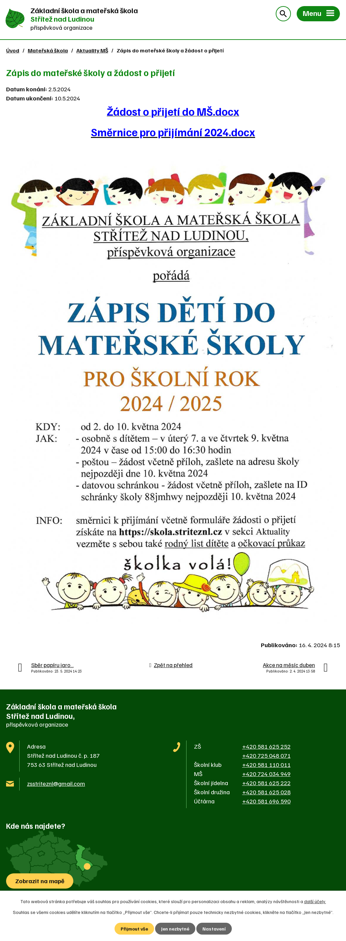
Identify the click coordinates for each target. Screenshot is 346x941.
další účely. (315, 901)
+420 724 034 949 (266, 773)
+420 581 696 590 (266, 801)
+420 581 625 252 (266, 746)
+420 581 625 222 (266, 782)
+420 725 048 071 (266, 755)
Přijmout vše (134, 929)
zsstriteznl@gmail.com (56, 783)
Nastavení (214, 929)
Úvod (12, 50)
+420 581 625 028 (266, 792)
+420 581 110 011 (266, 764)
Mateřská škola (48, 50)
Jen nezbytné (175, 929)
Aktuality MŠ (92, 50)
